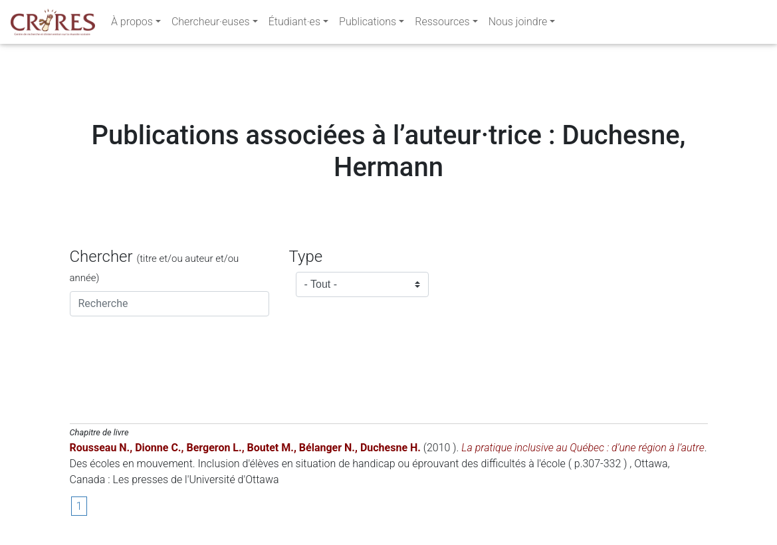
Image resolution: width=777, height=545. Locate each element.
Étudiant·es (294, 24)
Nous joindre (518, 24)
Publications (367, 24)
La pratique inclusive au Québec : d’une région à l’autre (582, 447)
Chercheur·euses (210, 24)
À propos (132, 24)
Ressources (442, 24)
